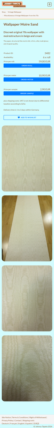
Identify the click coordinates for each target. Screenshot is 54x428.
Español (29, 423)
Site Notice (6, 417)
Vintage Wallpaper (14, 12)
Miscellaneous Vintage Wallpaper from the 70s (21, 15)
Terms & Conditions (20, 417)
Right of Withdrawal (37, 417)
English (21, 423)
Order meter (27, 79)
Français (13, 423)
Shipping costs (28, 420)
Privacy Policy (7, 420)
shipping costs (13, 101)
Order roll (27, 66)
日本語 (36, 423)
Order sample (27, 93)
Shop (4, 12)
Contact (18, 420)
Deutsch (5, 423)
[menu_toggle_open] (49, 4)
